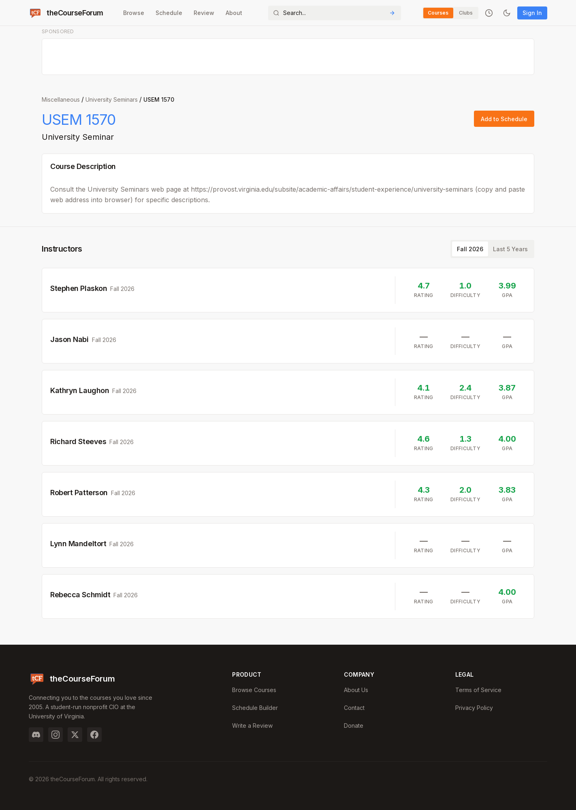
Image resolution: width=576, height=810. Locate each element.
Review (203, 12)
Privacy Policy (474, 707)
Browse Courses (254, 689)
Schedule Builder (255, 707)
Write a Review (252, 725)
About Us (356, 689)
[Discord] (36, 734)
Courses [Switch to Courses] (438, 13)
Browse (133, 12)
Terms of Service (478, 689)
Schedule (168, 12)
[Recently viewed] (489, 13)
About (233, 12)
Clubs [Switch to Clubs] (466, 13)
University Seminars (111, 99)
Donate (353, 725)
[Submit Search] (392, 13)
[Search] (334, 13)
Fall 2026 (470, 249)
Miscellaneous (61, 99)
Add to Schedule (504, 118)
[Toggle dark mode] (506, 13)
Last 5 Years (510, 249)
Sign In (532, 12)
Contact (354, 707)
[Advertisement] (288, 57)
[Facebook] (94, 734)
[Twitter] (75, 734)
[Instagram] (55, 734)
